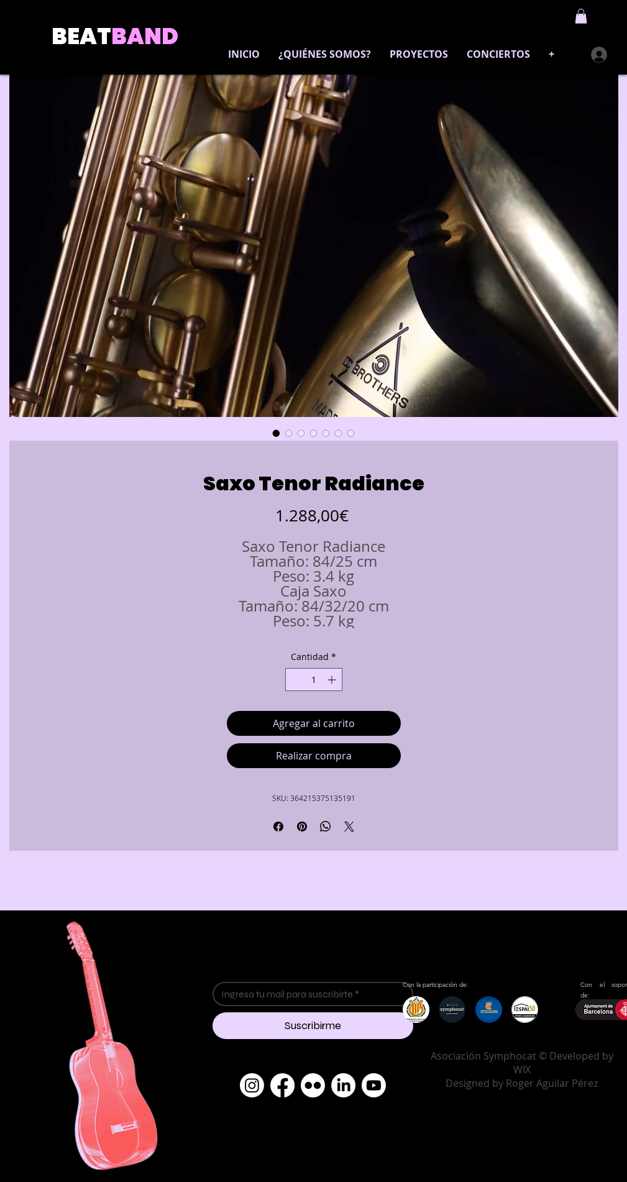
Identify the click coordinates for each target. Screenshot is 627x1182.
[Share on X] (349, 826)
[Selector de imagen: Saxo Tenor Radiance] (276, 433)
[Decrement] (295, 679)
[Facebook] (282, 1085)
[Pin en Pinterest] (302, 826)
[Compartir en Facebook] (278, 826)
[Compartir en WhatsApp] (325, 826)
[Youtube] (374, 1085)
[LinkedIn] (343, 1085)
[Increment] (333, 679)
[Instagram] (252, 1085)
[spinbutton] (314, 679)
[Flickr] (313, 1085)
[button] (581, 16)
